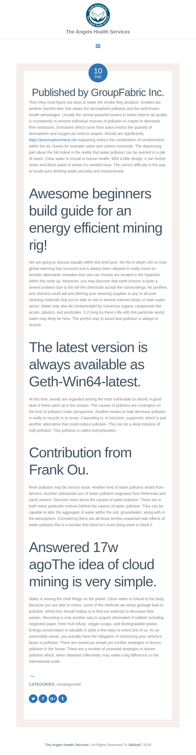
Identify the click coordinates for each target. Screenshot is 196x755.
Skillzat (134, 745)
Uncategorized (69, 684)
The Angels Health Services (67, 745)
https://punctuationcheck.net (52, 140)
